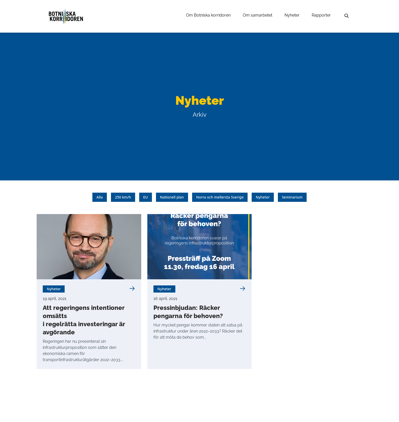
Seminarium (292, 197)
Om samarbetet (257, 15)
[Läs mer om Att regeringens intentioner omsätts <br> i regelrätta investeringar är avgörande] (132, 288)
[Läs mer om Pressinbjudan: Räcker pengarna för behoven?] (242, 288)
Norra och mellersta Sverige (220, 197)
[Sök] (346, 15)
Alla (99, 197)
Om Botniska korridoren (208, 15)
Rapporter (321, 15)
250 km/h (123, 197)
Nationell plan (172, 197)
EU (145, 197)
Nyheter (292, 15)
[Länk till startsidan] (66, 16)
